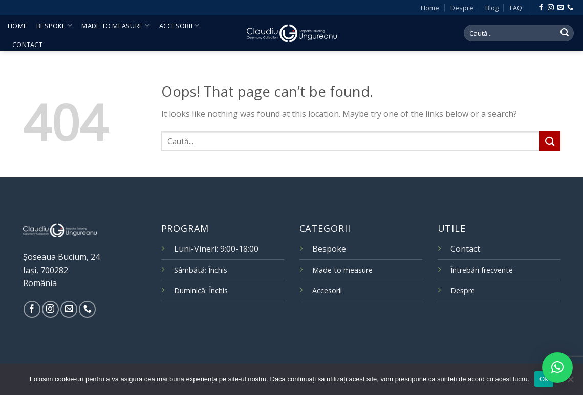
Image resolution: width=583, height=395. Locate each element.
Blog (492, 7)
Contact (27, 44)
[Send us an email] (560, 7)
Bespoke (54, 25)
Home (430, 7)
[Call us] (570, 7)
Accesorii (179, 25)
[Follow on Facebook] (541, 7)
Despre (461, 7)
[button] (557, 367)
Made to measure (115, 25)
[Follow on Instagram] (551, 7)
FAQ (516, 7)
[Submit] (564, 33)
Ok (543, 379)
